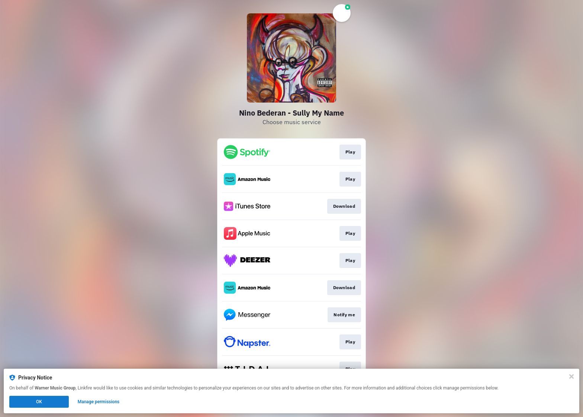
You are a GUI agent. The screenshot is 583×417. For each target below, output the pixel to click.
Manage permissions (99, 401)
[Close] (571, 376)
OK (39, 401)
